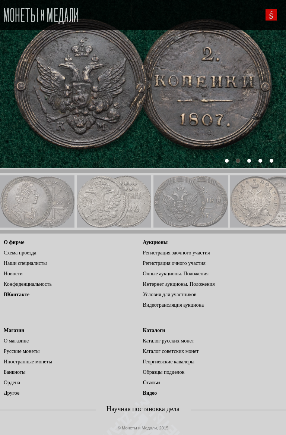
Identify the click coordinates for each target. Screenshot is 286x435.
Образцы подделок (164, 372)
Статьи (151, 382)
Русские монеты (21, 351)
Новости (13, 273)
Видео (150, 393)
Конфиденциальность (28, 284)
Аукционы (155, 242)
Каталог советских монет (171, 351)
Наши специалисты (25, 263)
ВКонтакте (16, 294)
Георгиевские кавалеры (169, 361)
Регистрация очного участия (174, 263)
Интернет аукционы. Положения (179, 284)
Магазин (14, 330)
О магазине (16, 341)
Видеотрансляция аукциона (173, 305)
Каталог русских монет (168, 341)
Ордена (12, 382)
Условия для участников (170, 294)
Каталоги (154, 330)
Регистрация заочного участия (176, 253)
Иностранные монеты (28, 361)
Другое (11, 393)
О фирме (14, 242)
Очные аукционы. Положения (176, 273)
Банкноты (14, 372)
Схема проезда (20, 253)
